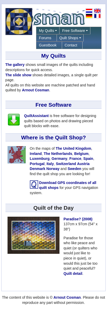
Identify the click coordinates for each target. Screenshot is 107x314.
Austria (83, 164)
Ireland (36, 154)
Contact (71, 45)
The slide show (18, 75)
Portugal (37, 164)
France (75, 158)
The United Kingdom (73, 148)
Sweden (74, 169)
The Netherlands (58, 154)
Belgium (81, 154)
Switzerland (66, 164)
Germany (60, 158)
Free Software (73, 31)
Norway (52, 169)
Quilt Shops (68, 38)
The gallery (15, 65)
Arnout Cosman (35, 90)
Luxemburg (40, 158)
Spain (88, 158)
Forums (45, 38)
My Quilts (46, 31)
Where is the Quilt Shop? (53, 137)
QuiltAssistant (36, 116)
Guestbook (48, 45)
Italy (50, 164)
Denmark (37, 169)
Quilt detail (73, 273)
